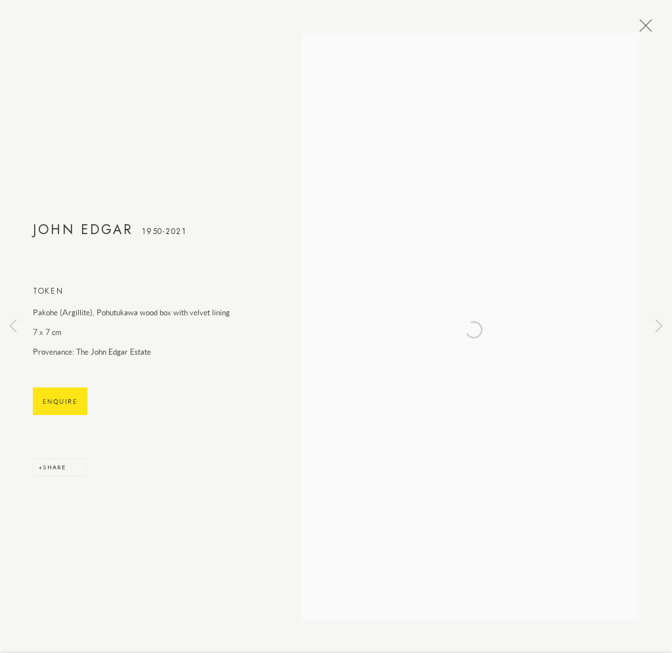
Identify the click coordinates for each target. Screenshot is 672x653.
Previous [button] (13, 326)
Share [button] (54, 471)
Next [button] (659, 326)
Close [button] (642, 29)
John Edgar (83, 234)
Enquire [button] (60, 406)
